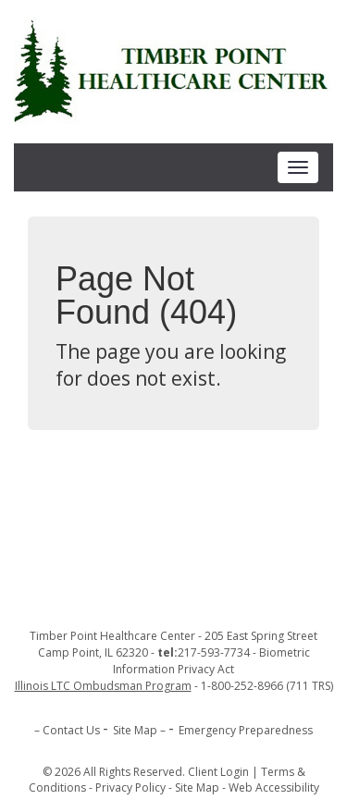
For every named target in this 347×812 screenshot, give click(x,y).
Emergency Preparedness (246, 730)
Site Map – (139, 730)
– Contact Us (67, 730)
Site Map (197, 787)
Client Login (218, 772)
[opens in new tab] (104, 686)
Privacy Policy (130, 787)
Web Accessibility (274, 787)
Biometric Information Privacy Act (211, 661)
